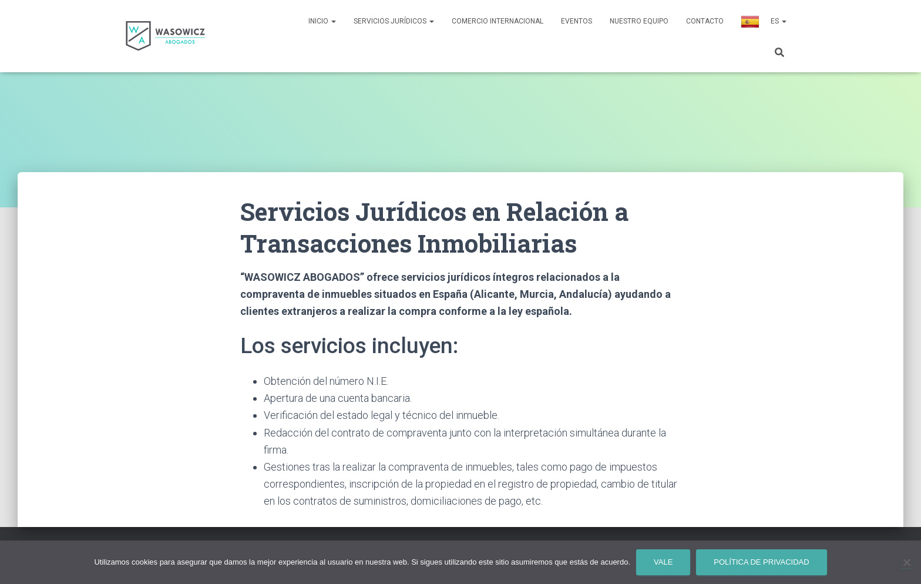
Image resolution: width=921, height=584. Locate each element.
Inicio (322, 21)
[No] (906, 562)
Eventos (576, 21)
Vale (663, 562)
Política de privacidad (761, 562)
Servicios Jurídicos (394, 21)
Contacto (705, 21)
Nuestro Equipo (639, 21)
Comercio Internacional (497, 21)
